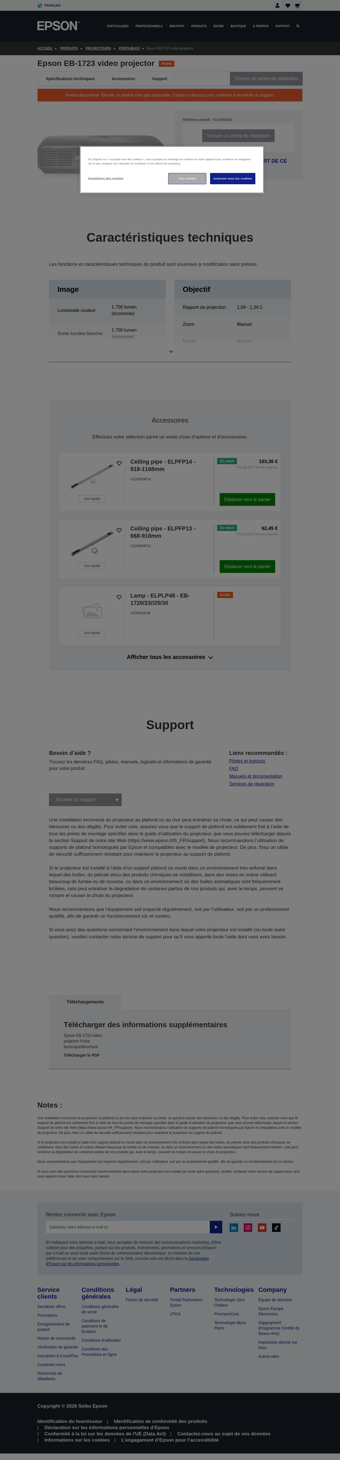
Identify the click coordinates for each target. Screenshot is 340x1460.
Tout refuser (187, 178)
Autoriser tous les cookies (232, 178)
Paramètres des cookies (106, 178)
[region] (172, 169)
